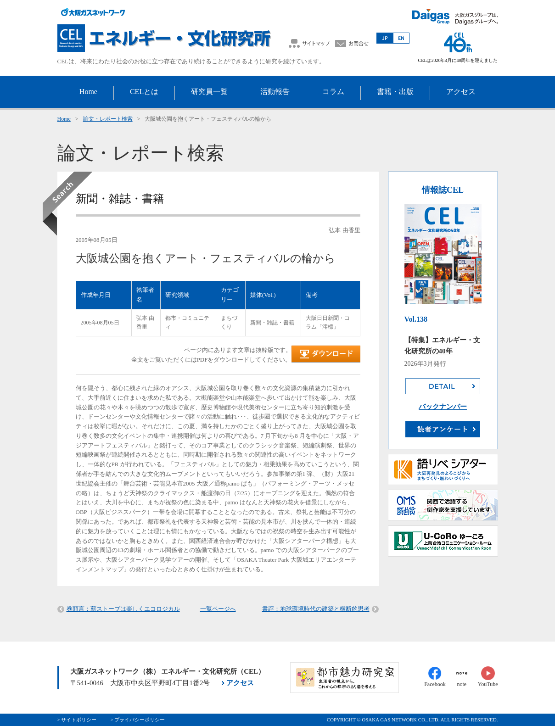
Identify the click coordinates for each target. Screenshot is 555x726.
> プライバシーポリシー (137, 719)
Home (64, 119)
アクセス (240, 683)
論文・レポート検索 (108, 119)
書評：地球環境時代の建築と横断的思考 (316, 608)
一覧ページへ (218, 608)
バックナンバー (443, 406)
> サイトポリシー (77, 719)
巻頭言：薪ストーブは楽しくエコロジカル (123, 608)
